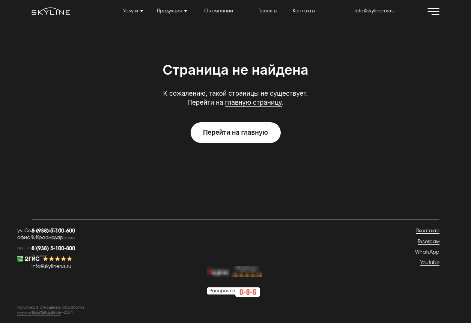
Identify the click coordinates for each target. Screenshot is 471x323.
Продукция (169, 11)
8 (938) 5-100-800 (53, 248)
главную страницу (253, 102)
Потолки (39, 256)
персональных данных (39, 313)
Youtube (429, 262)
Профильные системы (53, 238)
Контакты (304, 11)
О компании (218, 11)
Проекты (267, 11)
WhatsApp (427, 252)
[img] (433, 11)
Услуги (130, 11)
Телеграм (428, 241)
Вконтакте (427, 230)
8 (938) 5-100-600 (53, 231)
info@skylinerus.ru (374, 11)
